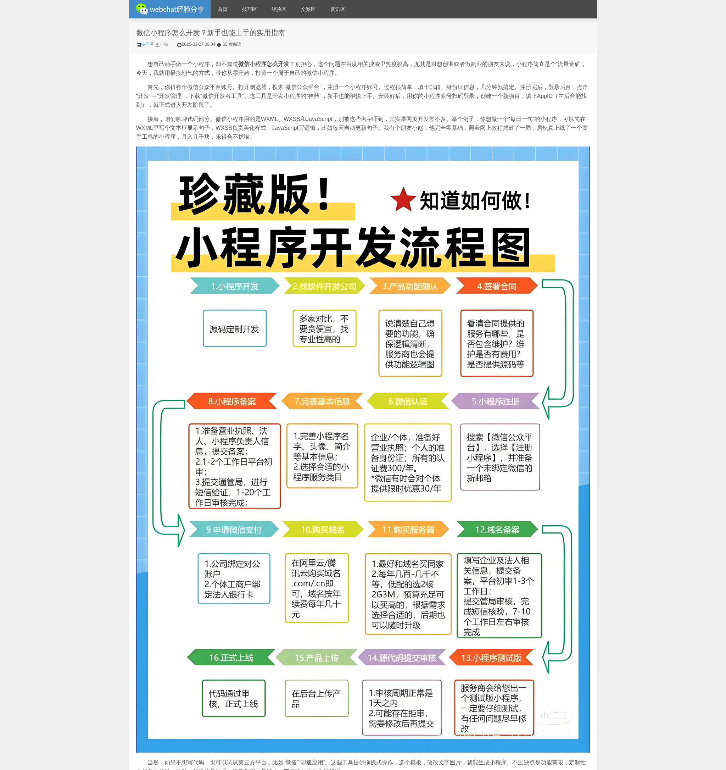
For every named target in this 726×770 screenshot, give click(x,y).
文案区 (308, 9)
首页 (223, 9)
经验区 (279, 9)
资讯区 (337, 9)
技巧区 (249, 9)
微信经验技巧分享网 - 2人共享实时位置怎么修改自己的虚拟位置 (170, 9)
